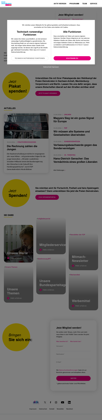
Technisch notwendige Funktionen (30, 58)
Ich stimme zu (72, 58)
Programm (74, 4)
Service (93, 4)
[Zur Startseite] (6, 3)
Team (84, 4)
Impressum (55, 67)
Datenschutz (47, 67)
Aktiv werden (60, 4)
